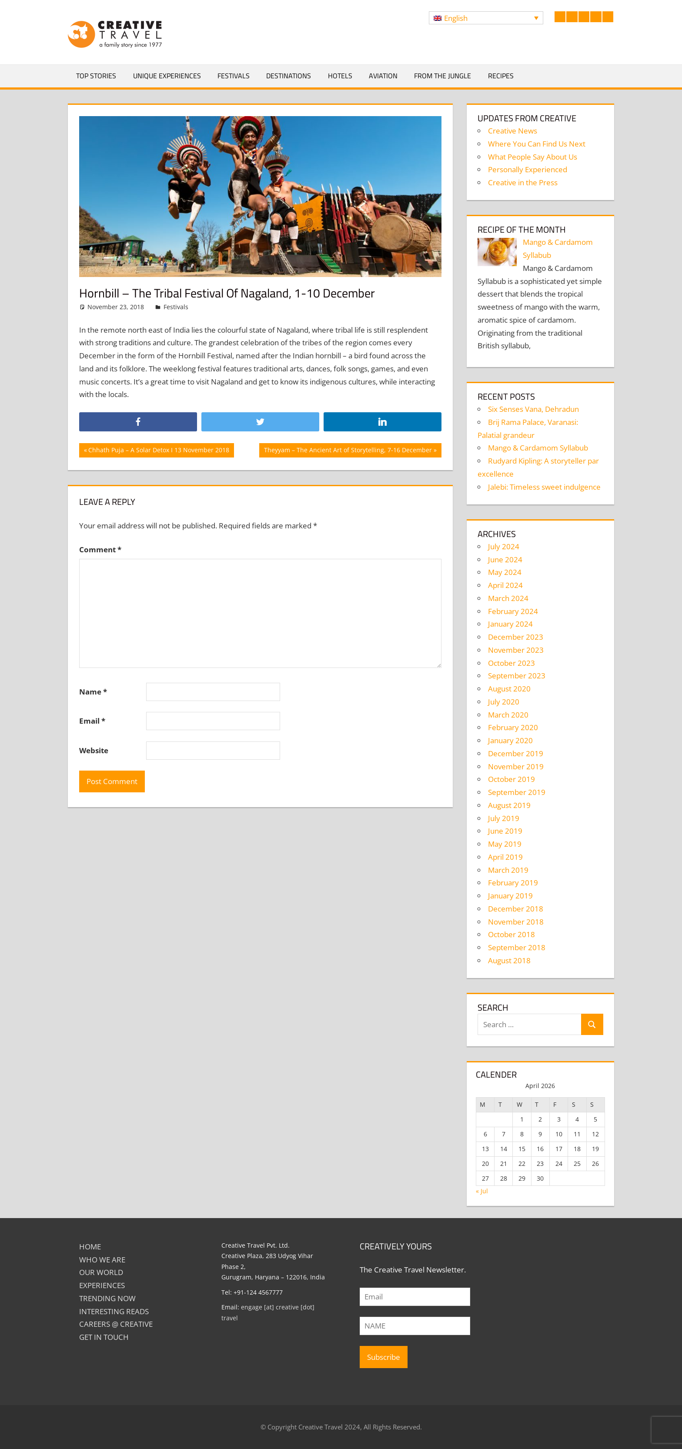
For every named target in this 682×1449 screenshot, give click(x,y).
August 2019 (509, 805)
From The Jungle (442, 75)
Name (93, 692)
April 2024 (505, 585)
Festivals (233, 75)
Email (92, 721)
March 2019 (508, 870)
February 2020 (513, 727)
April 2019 (505, 857)
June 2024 (505, 559)
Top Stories (96, 75)
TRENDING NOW (107, 1298)
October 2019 (511, 779)
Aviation (383, 75)
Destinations (288, 75)
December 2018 (515, 909)
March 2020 (508, 715)
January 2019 (510, 896)
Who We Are (102, 1260)
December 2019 (515, 753)
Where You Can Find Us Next (536, 144)
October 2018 (511, 934)
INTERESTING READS (114, 1311)
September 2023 (516, 676)
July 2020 (503, 702)
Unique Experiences (167, 75)
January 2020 (510, 740)
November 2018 (516, 922)
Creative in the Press (523, 182)
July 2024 (503, 546)
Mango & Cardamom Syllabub (538, 448)
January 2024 (510, 624)
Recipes (501, 75)
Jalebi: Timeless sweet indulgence (544, 487)
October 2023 (511, 663)
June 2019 (505, 831)
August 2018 (509, 960)
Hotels (340, 75)
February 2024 (513, 611)
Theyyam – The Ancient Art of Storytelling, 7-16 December (348, 450)
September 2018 (516, 947)
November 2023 (516, 650)
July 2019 (503, 818)
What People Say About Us (532, 157)
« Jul (482, 1191)
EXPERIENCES (102, 1285)
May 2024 (505, 572)
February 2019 (513, 883)
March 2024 (508, 598)
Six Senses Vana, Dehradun (533, 409)
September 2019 (516, 792)
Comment (100, 549)
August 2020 (509, 689)
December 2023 (515, 637)
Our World (101, 1272)
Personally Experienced (527, 169)
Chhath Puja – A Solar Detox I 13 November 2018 (158, 450)
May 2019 (505, 844)
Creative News (512, 131)
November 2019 (516, 766)
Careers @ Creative (116, 1324)
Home (90, 1247)
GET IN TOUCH (104, 1337)
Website (93, 750)
